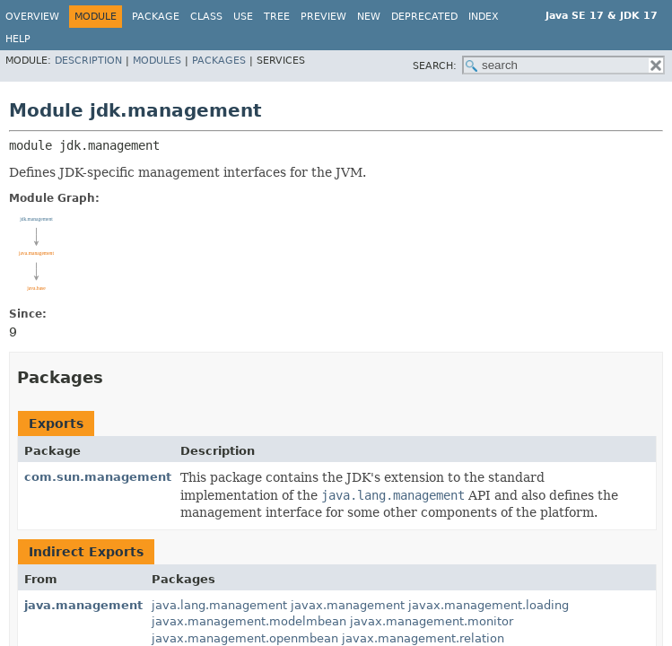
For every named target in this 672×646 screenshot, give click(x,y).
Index (483, 16)
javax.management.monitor (431, 621)
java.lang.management (219, 605)
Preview (323, 16)
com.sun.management (97, 477)
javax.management (348, 605)
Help (18, 39)
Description (88, 60)
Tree (277, 16)
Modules (157, 60)
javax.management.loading (488, 605)
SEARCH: (435, 66)
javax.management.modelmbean (249, 621)
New (368, 16)
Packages (219, 60)
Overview (32, 16)
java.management (83, 605)
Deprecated (424, 16)
